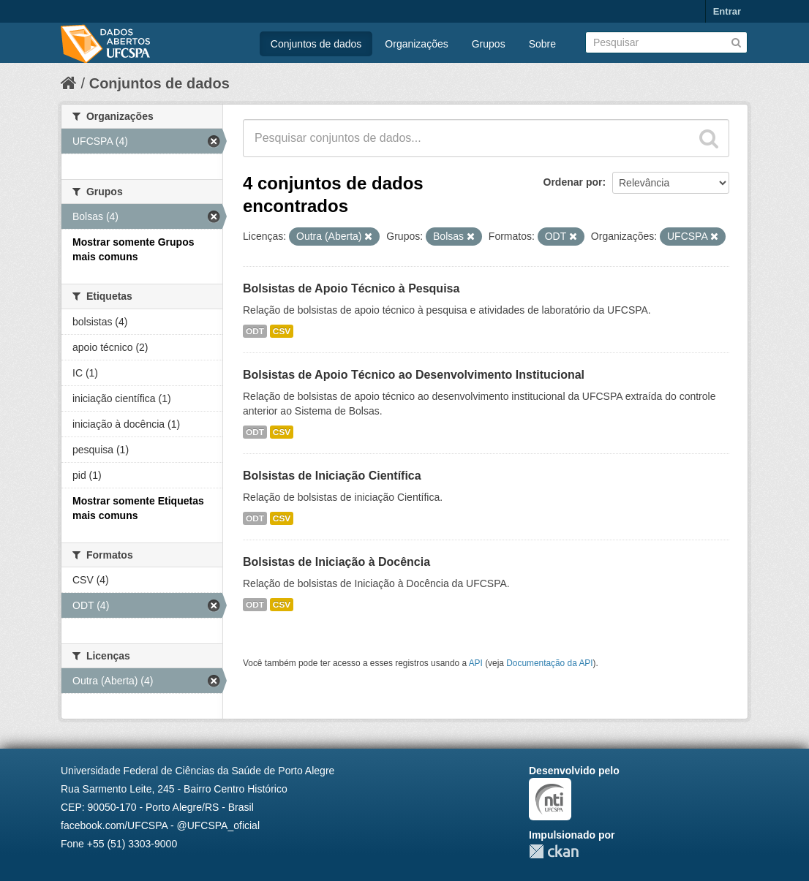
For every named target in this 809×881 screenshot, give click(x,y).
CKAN (554, 851)
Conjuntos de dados (316, 44)
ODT (255, 331)
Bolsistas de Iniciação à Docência (336, 562)
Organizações (416, 44)
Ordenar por (573, 182)
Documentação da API (549, 663)
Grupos (488, 44)
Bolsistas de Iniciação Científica (332, 475)
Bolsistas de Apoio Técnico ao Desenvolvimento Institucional (413, 374)
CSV (281, 331)
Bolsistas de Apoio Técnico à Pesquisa (351, 288)
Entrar (727, 11)
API (476, 663)
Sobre (542, 44)
